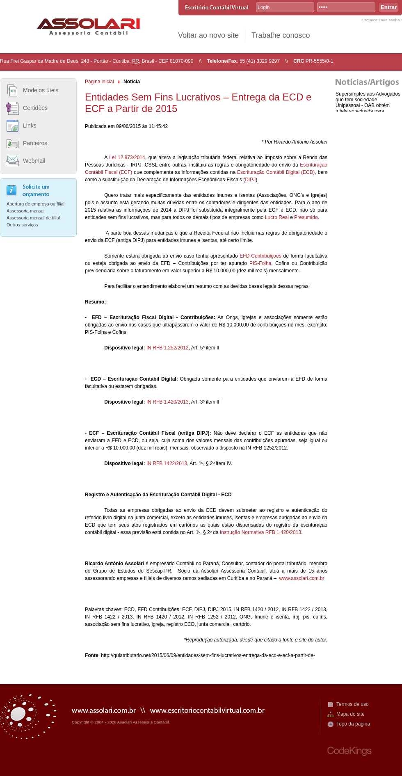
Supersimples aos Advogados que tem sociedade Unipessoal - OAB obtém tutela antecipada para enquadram (368, 105)
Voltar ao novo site (208, 35)
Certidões (35, 108)
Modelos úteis (41, 90)
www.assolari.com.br (301, 578)
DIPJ (250, 180)
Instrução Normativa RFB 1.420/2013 (260, 532)
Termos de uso (352, 704)
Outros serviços (22, 224)
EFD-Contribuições (260, 256)
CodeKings (349, 751)
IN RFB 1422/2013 (166, 463)
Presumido (305, 217)
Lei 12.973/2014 (127, 157)
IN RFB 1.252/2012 (167, 348)
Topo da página (353, 724)
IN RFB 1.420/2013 (167, 402)
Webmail (34, 160)
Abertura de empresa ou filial (35, 203)
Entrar (389, 7)
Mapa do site (350, 714)
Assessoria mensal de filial (33, 217)
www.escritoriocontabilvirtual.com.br (207, 709)
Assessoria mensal (26, 210)
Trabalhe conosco (280, 35)
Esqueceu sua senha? (381, 20)
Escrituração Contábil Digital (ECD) (276, 172)
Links (30, 125)
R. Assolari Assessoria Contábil (88, 26)
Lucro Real (277, 217)
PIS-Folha (260, 263)
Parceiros (35, 143)
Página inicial (99, 81)
